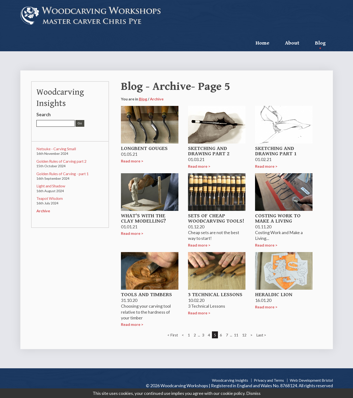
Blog (320, 43)
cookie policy (233, 393)
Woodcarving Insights (230, 380)
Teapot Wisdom (49, 198)
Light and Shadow (50, 186)
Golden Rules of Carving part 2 (61, 161)
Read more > (132, 161)
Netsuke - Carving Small (56, 148)
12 (244, 335)
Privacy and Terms (269, 380)
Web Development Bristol (311, 380)
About (292, 43)
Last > (261, 335)
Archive (43, 210)
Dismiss (253, 393)
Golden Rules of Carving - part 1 (62, 173)
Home (262, 43)
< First (172, 335)
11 (236, 335)
